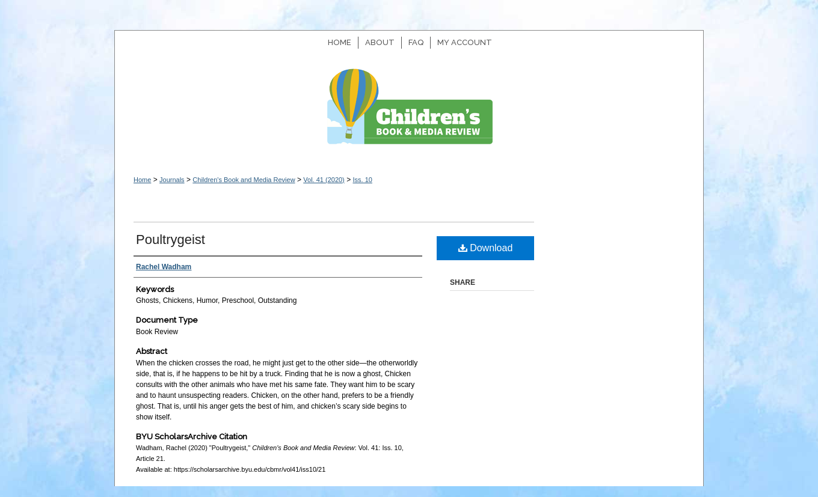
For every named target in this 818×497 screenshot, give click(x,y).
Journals (172, 179)
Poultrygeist (170, 239)
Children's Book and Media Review (409, 113)
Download (485, 248)
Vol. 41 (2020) (324, 179)
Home (142, 179)
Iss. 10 (362, 179)
